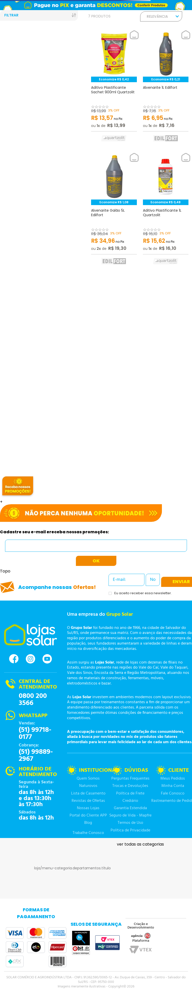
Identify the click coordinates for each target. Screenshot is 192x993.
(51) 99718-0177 (35, 733)
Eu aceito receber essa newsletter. (143, 593)
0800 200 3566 (33, 700)
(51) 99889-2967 (36, 755)
